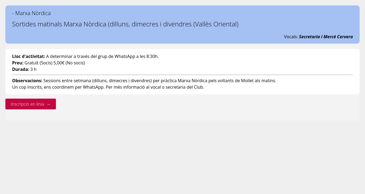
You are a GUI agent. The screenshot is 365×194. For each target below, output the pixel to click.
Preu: (17, 63)
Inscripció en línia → (31, 104)
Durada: (20, 69)
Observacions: (27, 81)
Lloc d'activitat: (28, 56)
